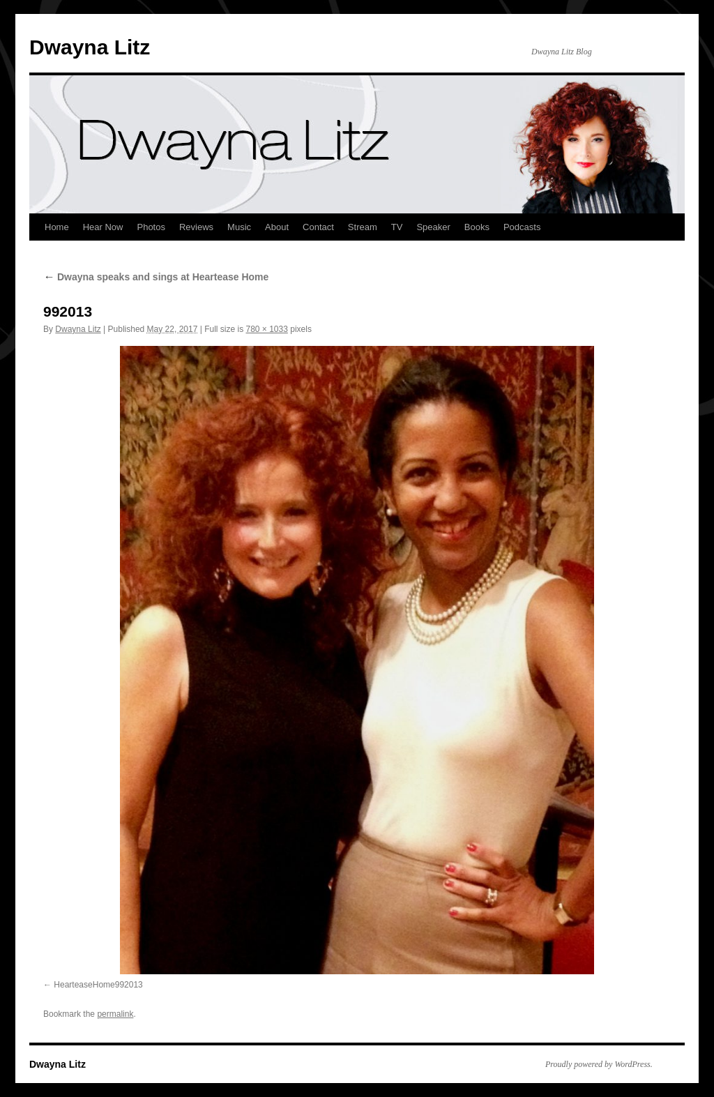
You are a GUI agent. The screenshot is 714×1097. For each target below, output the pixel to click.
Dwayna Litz (89, 47)
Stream (362, 227)
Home (57, 227)
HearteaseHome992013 (98, 985)
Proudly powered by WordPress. (599, 1064)
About (277, 227)
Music (239, 227)
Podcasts (521, 227)
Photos (151, 227)
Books (476, 227)
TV (397, 227)
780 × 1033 (266, 329)
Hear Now (103, 227)
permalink (115, 1014)
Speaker (433, 227)
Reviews (196, 227)
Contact (318, 227)
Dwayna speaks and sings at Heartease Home (155, 276)
